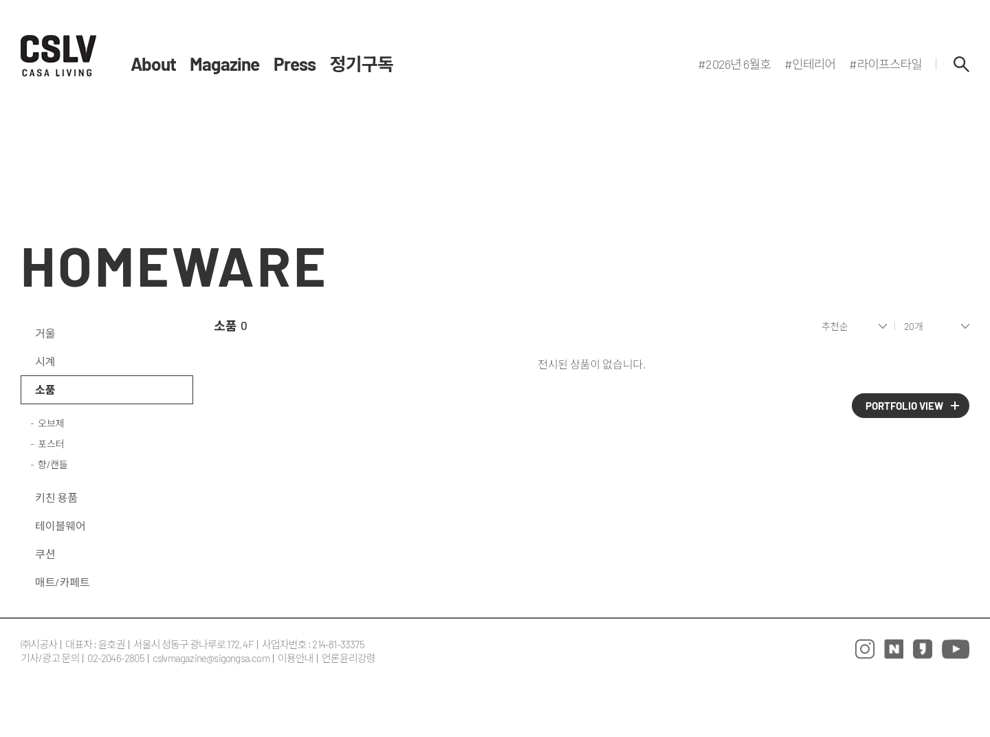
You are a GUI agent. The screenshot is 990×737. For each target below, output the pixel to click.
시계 (45, 361)
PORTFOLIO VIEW (904, 405)
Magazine (225, 64)
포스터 (51, 444)
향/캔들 (53, 464)
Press (295, 64)
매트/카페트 (62, 581)
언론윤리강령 (348, 658)
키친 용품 (56, 497)
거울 (45, 333)
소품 (45, 389)
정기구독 (361, 64)
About (153, 64)
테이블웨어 (60, 525)
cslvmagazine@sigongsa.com (211, 658)
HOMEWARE (175, 265)
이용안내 (296, 658)
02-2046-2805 (115, 658)
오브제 (51, 423)
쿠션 (45, 553)
